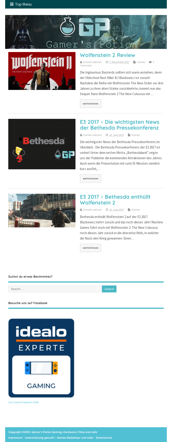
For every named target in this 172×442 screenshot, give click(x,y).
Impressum (15, 437)
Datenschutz (104, 437)
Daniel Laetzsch (92, 62)
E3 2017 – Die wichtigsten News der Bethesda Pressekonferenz (119, 124)
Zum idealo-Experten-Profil (23, 402)
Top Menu (21, 4)
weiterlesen (90, 103)
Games (141, 62)
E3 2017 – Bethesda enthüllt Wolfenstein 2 (115, 199)
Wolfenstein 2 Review (107, 55)
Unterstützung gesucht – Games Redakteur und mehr (59, 437)
